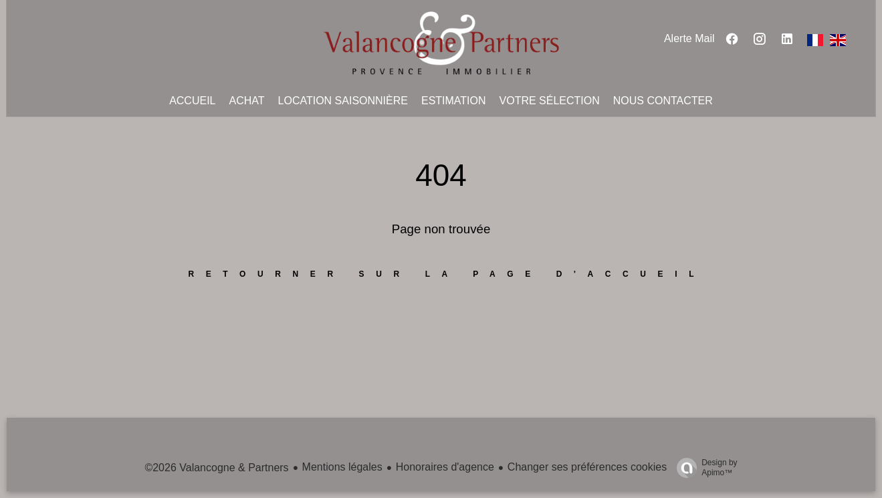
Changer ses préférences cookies (587, 467)
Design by (703, 468)
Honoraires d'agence (445, 467)
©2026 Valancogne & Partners (216, 467)
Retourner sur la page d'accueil (447, 274)
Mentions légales (342, 467)
